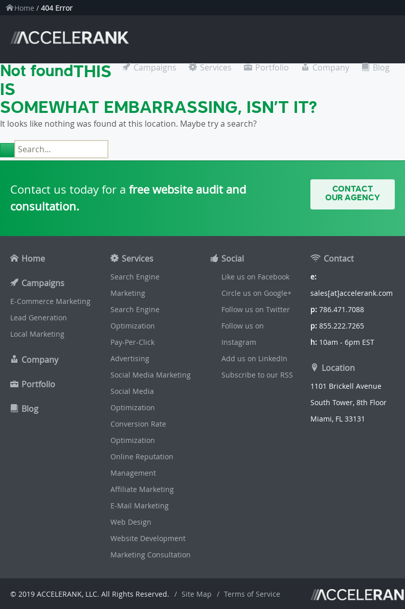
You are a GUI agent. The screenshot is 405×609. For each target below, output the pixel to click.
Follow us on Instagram (242, 334)
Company (330, 67)
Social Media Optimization (132, 399)
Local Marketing (37, 334)
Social (232, 258)
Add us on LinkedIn (254, 358)
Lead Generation (38, 317)
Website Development (148, 538)
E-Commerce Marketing (50, 301)
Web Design (130, 522)
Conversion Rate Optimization (138, 432)
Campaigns (154, 67)
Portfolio (272, 67)
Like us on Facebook (255, 277)
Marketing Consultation (150, 554)
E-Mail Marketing (139, 505)
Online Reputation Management (141, 465)
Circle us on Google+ (256, 293)
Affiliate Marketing (142, 489)
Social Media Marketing (150, 375)
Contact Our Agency (352, 193)
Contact (339, 258)
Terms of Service (252, 594)
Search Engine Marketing (135, 285)
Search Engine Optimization (135, 318)
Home (24, 8)
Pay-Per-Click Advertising (132, 350)
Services (216, 67)
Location (338, 367)
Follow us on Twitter (255, 309)
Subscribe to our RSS (257, 375)
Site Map (197, 594)
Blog (381, 67)
